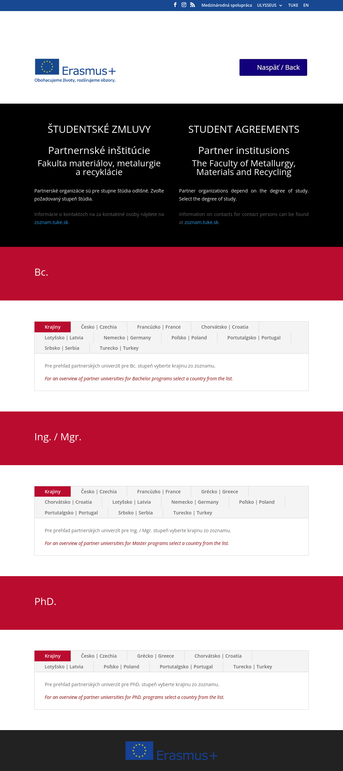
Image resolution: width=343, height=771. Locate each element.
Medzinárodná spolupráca (227, 5)
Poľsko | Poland (189, 337)
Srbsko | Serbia (62, 348)
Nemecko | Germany (127, 337)
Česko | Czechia (99, 327)
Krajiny (52, 327)
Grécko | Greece (219, 491)
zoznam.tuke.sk (51, 222)
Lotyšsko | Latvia (64, 337)
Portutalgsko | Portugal (254, 337)
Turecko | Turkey (119, 348)
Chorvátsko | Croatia (225, 327)
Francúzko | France (159, 327)
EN (305, 5)
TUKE (293, 5)
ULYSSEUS (267, 5)
